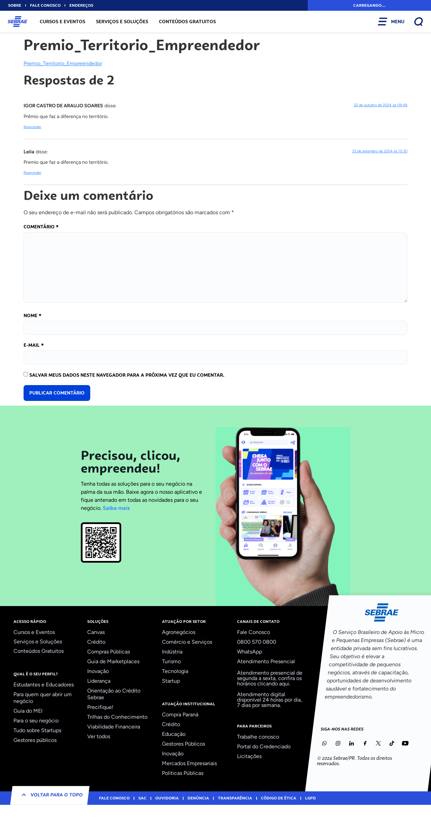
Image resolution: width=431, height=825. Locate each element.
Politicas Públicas (182, 773)
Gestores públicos (35, 740)
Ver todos (98, 736)
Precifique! (100, 707)
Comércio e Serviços (187, 642)
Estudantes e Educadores (43, 684)
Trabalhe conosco (258, 737)
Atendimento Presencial (266, 661)
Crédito (96, 642)
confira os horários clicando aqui (269, 681)
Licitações (249, 756)
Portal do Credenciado (264, 746)
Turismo (171, 661)
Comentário (41, 227)
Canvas (96, 632)
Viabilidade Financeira (113, 726)
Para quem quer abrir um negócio (42, 697)
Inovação (98, 671)
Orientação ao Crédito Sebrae (113, 694)
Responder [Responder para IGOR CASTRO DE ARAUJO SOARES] (32, 127)
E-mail (34, 345)
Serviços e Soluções (122, 21)
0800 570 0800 (256, 642)
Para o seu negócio (36, 720)
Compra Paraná (180, 714)
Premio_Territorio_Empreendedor (63, 63)
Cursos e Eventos (62, 21)
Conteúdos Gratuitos (187, 21)
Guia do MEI (27, 711)
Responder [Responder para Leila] (32, 173)
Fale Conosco (253, 632)
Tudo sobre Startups (37, 730)
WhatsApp (249, 651)
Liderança (98, 681)
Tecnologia (175, 671)
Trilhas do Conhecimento (117, 717)
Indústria (172, 651)
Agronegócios (178, 632)
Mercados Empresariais (189, 763)
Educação (174, 734)
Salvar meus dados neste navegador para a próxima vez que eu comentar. (127, 375)
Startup (171, 681)
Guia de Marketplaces (113, 661)
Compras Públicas (108, 651)
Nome (32, 315)
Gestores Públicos (183, 744)
